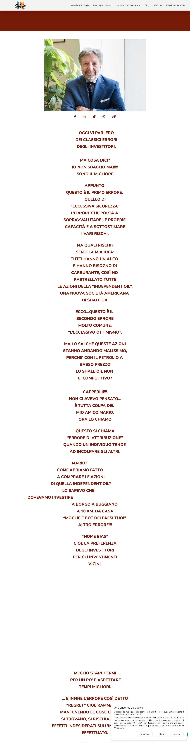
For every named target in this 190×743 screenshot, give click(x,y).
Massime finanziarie (175, 5)
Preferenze (144, 734)
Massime (157, 5)
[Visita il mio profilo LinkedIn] (170, 689)
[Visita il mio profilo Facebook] (165, 689)
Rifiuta (161, 734)
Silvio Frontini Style (79, 5)
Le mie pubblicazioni (103, 5)
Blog (147, 5)
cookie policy (152, 720)
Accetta (177, 734)
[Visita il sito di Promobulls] (31, 739)
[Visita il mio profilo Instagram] (175, 689)
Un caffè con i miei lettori (129, 5)
